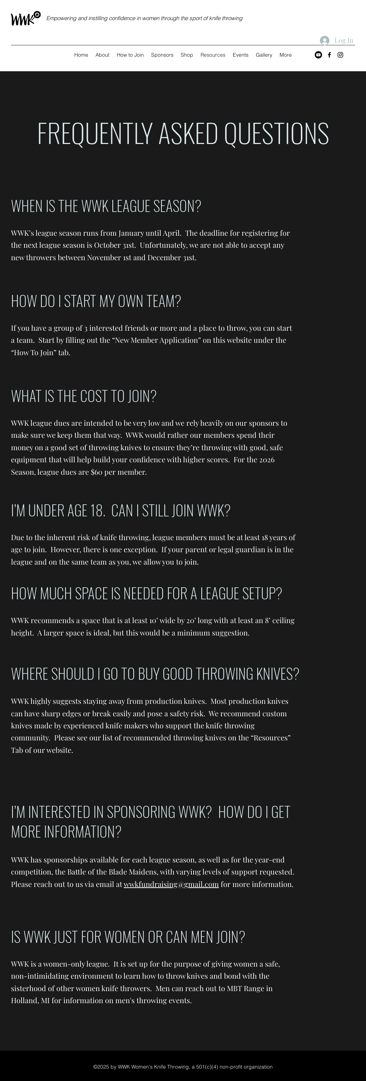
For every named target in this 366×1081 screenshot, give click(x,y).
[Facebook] (329, 54)
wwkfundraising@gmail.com (171, 884)
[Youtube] (318, 54)
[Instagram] (340, 54)
